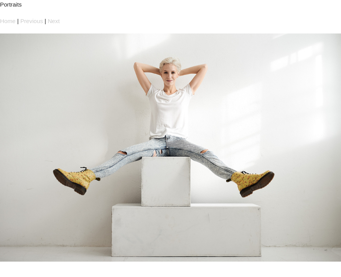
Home (8, 21)
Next (53, 21)
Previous (31, 21)
